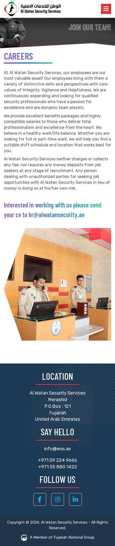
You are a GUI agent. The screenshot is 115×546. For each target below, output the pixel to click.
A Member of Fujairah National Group (57, 537)
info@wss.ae (57, 449)
